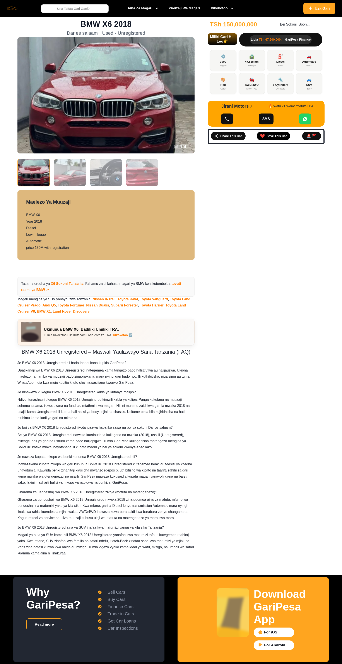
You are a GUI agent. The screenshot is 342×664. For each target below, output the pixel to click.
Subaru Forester (124, 305)
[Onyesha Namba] (227, 119)
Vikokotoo (219, 8)
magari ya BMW (132, 284)
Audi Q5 (49, 305)
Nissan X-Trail (104, 299)
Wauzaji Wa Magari (184, 8)
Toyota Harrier (152, 305)
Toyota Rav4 (128, 299)
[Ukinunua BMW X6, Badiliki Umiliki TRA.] (31, 332)
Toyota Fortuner (71, 305)
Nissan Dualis (97, 305)
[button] (222, 39)
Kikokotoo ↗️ (122, 335)
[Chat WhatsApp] (305, 119)
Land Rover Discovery (71, 311)
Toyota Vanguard (154, 299)
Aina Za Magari (140, 8)
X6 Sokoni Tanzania (67, 284)
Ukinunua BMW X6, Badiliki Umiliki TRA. (81, 329)
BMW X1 (44, 311)
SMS (266, 119)
